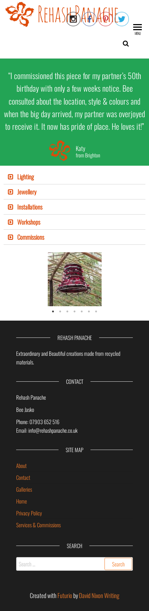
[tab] (74, 176)
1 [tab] (53, 311)
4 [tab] (74, 311)
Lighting (25, 176)
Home (21, 501)
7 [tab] (96, 311)
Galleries (24, 489)
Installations (29, 206)
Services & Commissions (38, 525)
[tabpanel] (74, 279)
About (21, 465)
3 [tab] (67, 311)
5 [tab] (81, 311)
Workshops (28, 221)
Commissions (30, 237)
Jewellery (26, 191)
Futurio (64, 595)
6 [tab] (89, 311)
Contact (23, 477)
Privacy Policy (29, 513)
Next (134, 279)
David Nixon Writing (99, 595)
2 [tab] (60, 311)
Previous (14, 279)
